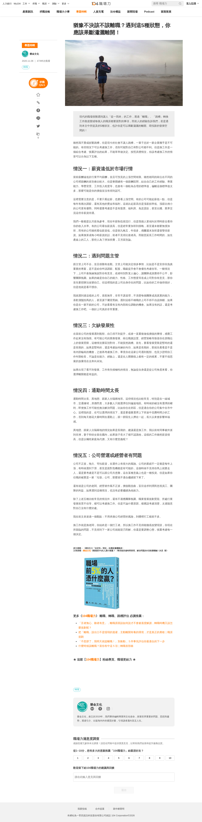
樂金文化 (34, 54)
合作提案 (99, 808)
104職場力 (89, 616)
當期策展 (166, 11)
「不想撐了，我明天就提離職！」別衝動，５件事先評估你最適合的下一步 (121, 641)
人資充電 (98, 11)
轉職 (25, 67)
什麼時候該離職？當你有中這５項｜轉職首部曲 (105, 646)
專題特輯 (81, 11)
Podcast (149, 11)
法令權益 (115, 11)
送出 (123, 790)
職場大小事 (63, 11)
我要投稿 (82, 808)
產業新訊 (28, 11)
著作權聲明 (118, 808)
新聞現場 (132, 11)
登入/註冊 (191, 3)
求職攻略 (45, 11)
